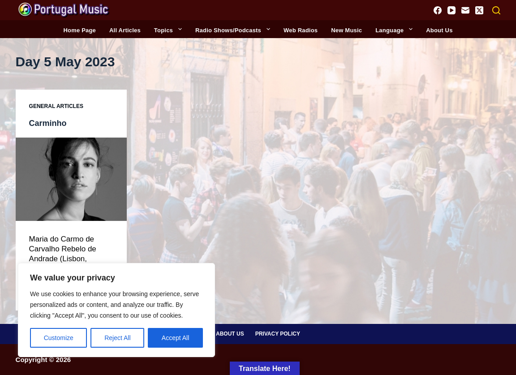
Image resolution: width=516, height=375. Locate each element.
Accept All (175, 337)
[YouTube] (451, 10)
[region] (116, 310)
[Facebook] (438, 10)
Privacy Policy (277, 333)
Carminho (50, 123)
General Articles (56, 107)
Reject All (117, 337)
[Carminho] (71, 179)
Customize (58, 337)
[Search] (496, 10)
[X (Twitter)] (479, 10)
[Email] (465, 10)
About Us (230, 333)
